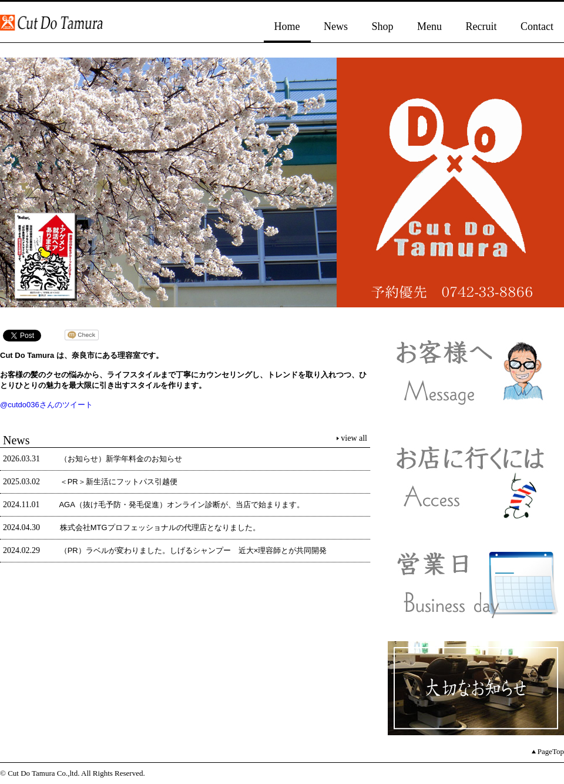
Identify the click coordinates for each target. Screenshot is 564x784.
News (336, 26)
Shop (383, 26)
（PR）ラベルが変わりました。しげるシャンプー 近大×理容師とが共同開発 (193, 550)
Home (287, 26)
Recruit (481, 26)
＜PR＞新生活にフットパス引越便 (118, 481)
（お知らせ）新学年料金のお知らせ (121, 458)
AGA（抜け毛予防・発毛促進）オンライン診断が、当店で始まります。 (181, 504)
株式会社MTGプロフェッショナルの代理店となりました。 (160, 527)
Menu (429, 26)
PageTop (551, 751)
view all (354, 438)
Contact (537, 26)
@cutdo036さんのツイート (46, 404)
